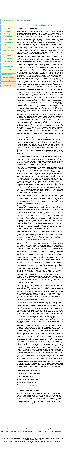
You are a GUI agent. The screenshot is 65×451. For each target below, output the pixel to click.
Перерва (8, 69)
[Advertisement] (32, 9)
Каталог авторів (8, 20)
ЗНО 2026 (8, 31)
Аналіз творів (8, 39)
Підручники (8, 44)
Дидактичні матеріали (8, 50)
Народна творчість (8, 64)
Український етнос (8, 66)
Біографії (8, 55)
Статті (8, 28)
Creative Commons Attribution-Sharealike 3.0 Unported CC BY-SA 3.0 (40, 434)
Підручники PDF (8, 61)
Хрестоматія (8, 36)
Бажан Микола (22, 22)
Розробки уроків (8, 34)
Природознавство (8, 83)
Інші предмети (8, 85)
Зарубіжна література (8, 77)
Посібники (8, 47)
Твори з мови (8, 58)
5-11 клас (8, 53)
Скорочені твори (8, 25)
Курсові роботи (32, 426)
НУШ (8, 80)
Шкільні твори (8, 23)
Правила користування (8, 74)
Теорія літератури (8, 42)
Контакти (8, 72)
